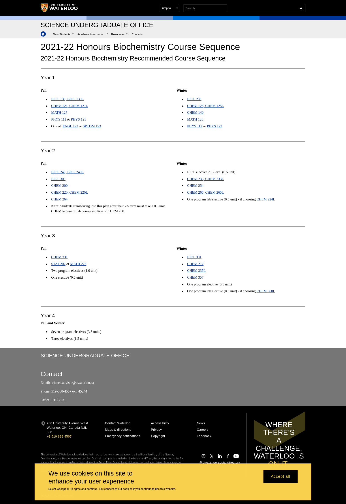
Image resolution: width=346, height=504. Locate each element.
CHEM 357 (195, 277)
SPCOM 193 (92, 126)
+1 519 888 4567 (59, 436)
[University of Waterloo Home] (59, 8)
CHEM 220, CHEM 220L (69, 192)
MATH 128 (195, 119)
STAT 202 (58, 264)
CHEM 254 (195, 186)
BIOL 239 (194, 99)
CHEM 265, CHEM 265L (205, 192)
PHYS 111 (58, 119)
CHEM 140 (195, 113)
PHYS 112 (194, 126)
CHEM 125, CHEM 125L (205, 106)
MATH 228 (78, 264)
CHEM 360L (266, 291)
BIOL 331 (194, 257)
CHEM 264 (59, 199)
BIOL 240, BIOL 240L (67, 172)
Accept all (280, 476)
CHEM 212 (195, 264)
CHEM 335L (196, 271)
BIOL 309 (58, 179)
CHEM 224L (266, 199)
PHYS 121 (78, 119)
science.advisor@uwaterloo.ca (72, 383)
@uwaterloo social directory (219, 462)
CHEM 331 (59, 257)
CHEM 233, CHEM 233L (205, 179)
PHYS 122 (214, 126)
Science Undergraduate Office (85, 355)
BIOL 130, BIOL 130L (67, 99)
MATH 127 (59, 113)
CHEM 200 (59, 186)
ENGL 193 (70, 126)
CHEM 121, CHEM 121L (69, 106)
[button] (269, 8)
